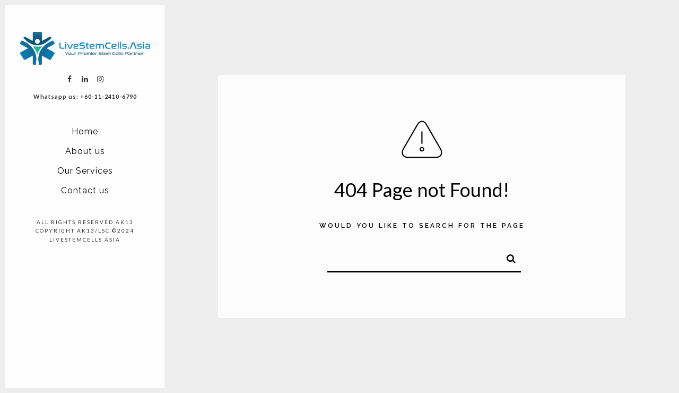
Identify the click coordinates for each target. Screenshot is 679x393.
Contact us (85, 190)
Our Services (85, 171)
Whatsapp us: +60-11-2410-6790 (85, 96)
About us (85, 151)
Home (85, 131)
